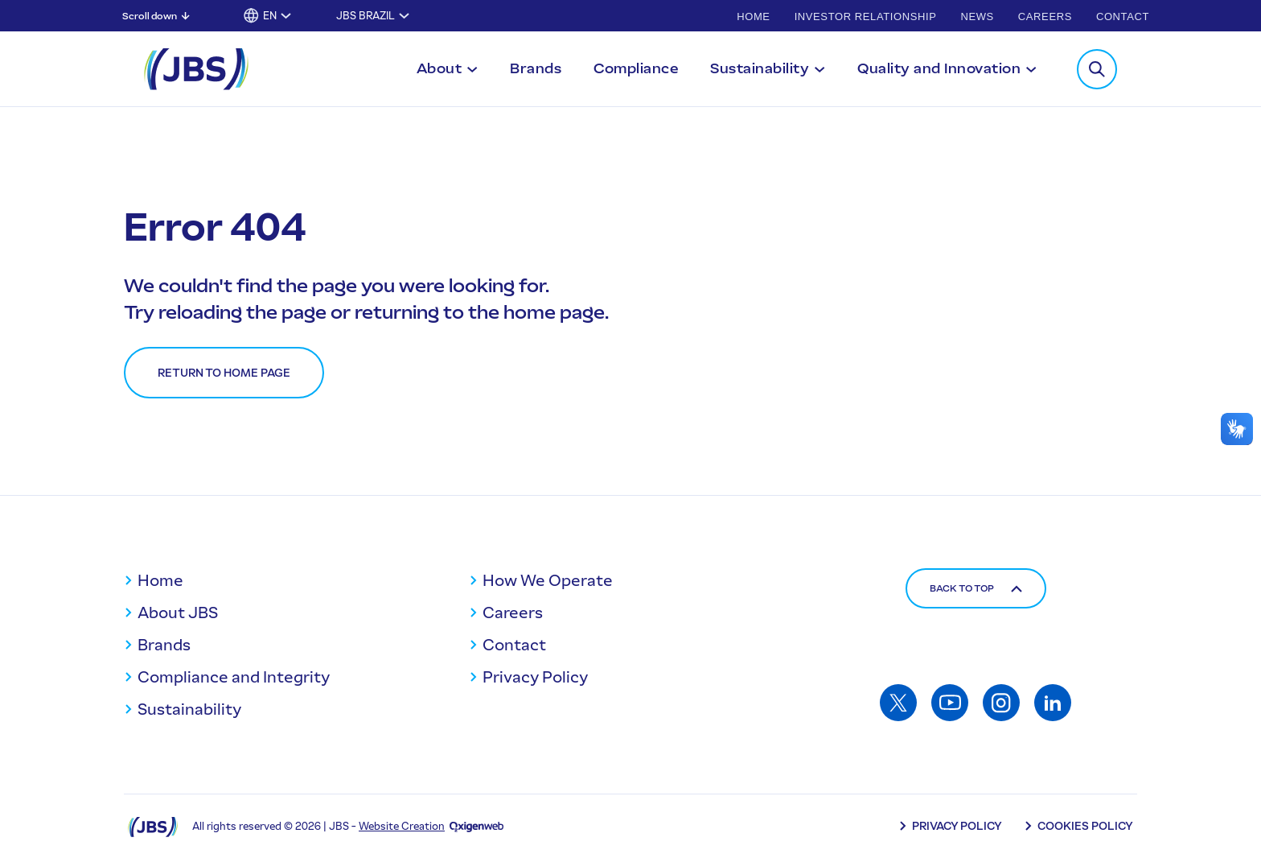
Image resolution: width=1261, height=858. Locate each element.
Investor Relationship (866, 16)
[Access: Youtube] (949, 702)
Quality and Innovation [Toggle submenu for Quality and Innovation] (939, 68)
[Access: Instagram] (1001, 702)
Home (753, 16)
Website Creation (402, 826)
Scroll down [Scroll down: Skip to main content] (149, 16)
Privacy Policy (535, 677)
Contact (1122, 16)
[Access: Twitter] (898, 702)
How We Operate (548, 580)
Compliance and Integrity (234, 677)
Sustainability (189, 709)
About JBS (178, 612)
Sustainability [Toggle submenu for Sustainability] (759, 68)
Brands (535, 68)
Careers (1045, 16)
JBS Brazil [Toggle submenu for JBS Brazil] (365, 16)
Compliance (636, 68)
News (976, 16)
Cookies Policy (1085, 826)
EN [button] (270, 16)
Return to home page (224, 373)
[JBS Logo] (196, 69)
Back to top (976, 588)
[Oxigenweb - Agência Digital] (476, 826)
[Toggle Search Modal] (1097, 69)
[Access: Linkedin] (1052, 702)
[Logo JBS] (153, 826)
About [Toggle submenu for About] (439, 68)
